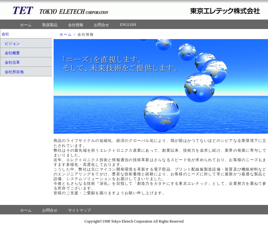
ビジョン (12, 43)
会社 (5, 34)
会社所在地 (14, 72)
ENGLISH (128, 24)
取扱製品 (49, 25)
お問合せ (101, 25)
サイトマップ (79, 210)
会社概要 (12, 53)
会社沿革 (12, 62)
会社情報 (75, 25)
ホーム (26, 25)
